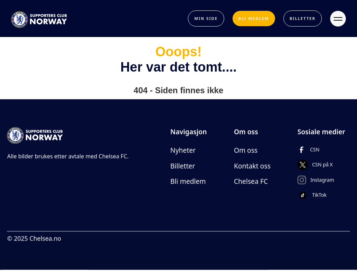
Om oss (246, 150)
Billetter (182, 166)
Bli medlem (188, 181)
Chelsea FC (251, 181)
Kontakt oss (252, 166)
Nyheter (183, 150)
